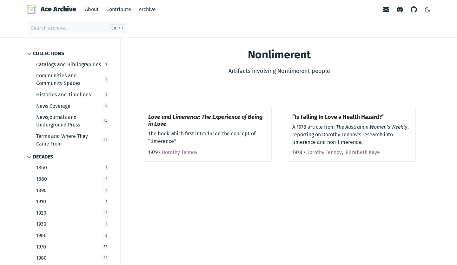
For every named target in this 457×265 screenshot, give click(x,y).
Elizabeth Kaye (363, 152)
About (92, 9)
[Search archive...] (77, 28)
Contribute (118, 9)
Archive (147, 9)
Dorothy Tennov (179, 152)
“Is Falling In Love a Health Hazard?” (338, 116)
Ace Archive (51, 9)
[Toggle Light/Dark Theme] (427, 9)
